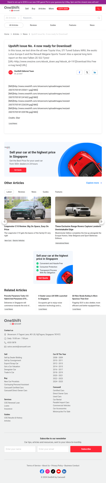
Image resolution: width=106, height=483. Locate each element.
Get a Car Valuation (12, 366)
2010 (55, 360)
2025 (61, 381)
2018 (55, 372)
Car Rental (57, 400)
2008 (55, 357)
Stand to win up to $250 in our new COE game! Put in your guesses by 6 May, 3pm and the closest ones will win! (52, 2)
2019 (61, 372)
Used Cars (57, 396)
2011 (61, 360)
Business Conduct (71, 466)
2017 (61, 369)
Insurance (8, 409)
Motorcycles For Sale (61, 412)
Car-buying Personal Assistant (16, 385)
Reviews (33, 25)
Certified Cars (58, 390)
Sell (27, 8)
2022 (55, 378)
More (51, 8)
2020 (55, 375)
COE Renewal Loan (12, 403)
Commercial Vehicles (61, 405)
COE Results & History (13, 418)
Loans (6, 406)
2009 (61, 357)
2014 (55, 366)
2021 (61, 375)
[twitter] (87, 72)
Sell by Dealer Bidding (13, 357)
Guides (53, 25)
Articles (42, 8)
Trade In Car (9, 372)
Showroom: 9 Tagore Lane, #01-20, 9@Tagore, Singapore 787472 (33, 334)
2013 (61, 363)
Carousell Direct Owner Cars (15, 390)
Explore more (94, 183)
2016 (55, 369)
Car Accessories (59, 408)
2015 (61, 366)
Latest (9, 192)
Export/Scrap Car (11, 363)
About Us (46, 466)
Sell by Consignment (12, 360)
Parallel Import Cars (61, 402)
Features (72, 25)
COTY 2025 (63, 9)
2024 (55, 381)
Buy (33, 8)
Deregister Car (10, 369)
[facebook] (79, 72)
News (92, 25)
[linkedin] (95, 72)
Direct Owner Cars (60, 393)
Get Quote (17, 170)
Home (6, 34)
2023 (61, 378)
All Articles (13, 18)
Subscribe (86, 449)
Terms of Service (34, 466)
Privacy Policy (57, 466)
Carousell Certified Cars (14, 388)
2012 (55, 363)
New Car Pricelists (11, 381)
